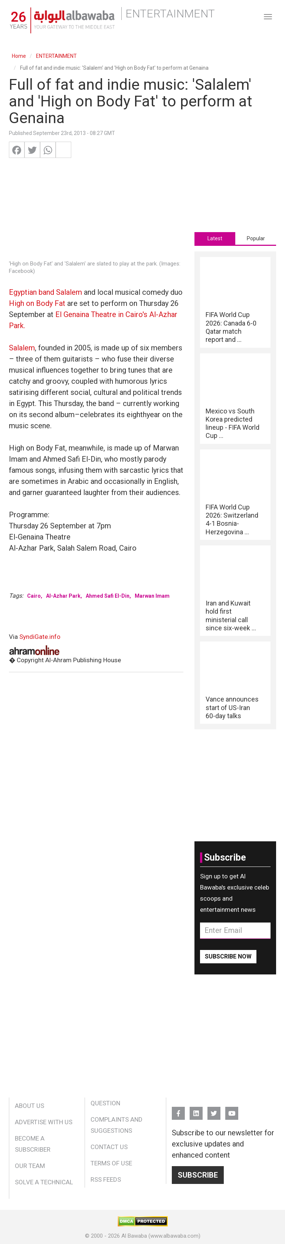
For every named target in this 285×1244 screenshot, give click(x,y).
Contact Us (109, 1147)
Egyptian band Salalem (45, 292)
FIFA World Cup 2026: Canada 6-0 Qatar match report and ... (231, 327)
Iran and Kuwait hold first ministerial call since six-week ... (231, 615)
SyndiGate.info (39, 636)
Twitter (214, 1110)
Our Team (30, 1165)
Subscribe (198, 1175)
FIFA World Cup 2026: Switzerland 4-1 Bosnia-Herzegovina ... (232, 519)
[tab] (214, 238)
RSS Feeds (106, 1179)
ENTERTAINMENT (56, 56)
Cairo (34, 596)
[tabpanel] (235, 490)
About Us (29, 1105)
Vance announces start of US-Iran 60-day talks (232, 707)
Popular (256, 238)
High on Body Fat (37, 303)
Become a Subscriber (32, 1144)
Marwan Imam (152, 596)
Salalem (22, 347)
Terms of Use (111, 1163)
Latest (214, 238)
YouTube (232, 1110)
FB (178, 1110)
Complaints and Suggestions (116, 1125)
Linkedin (196, 1110)
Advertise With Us (43, 1122)
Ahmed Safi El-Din (108, 596)
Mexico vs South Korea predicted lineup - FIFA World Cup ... (232, 423)
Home (19, 56)
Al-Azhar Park (63, 596)
